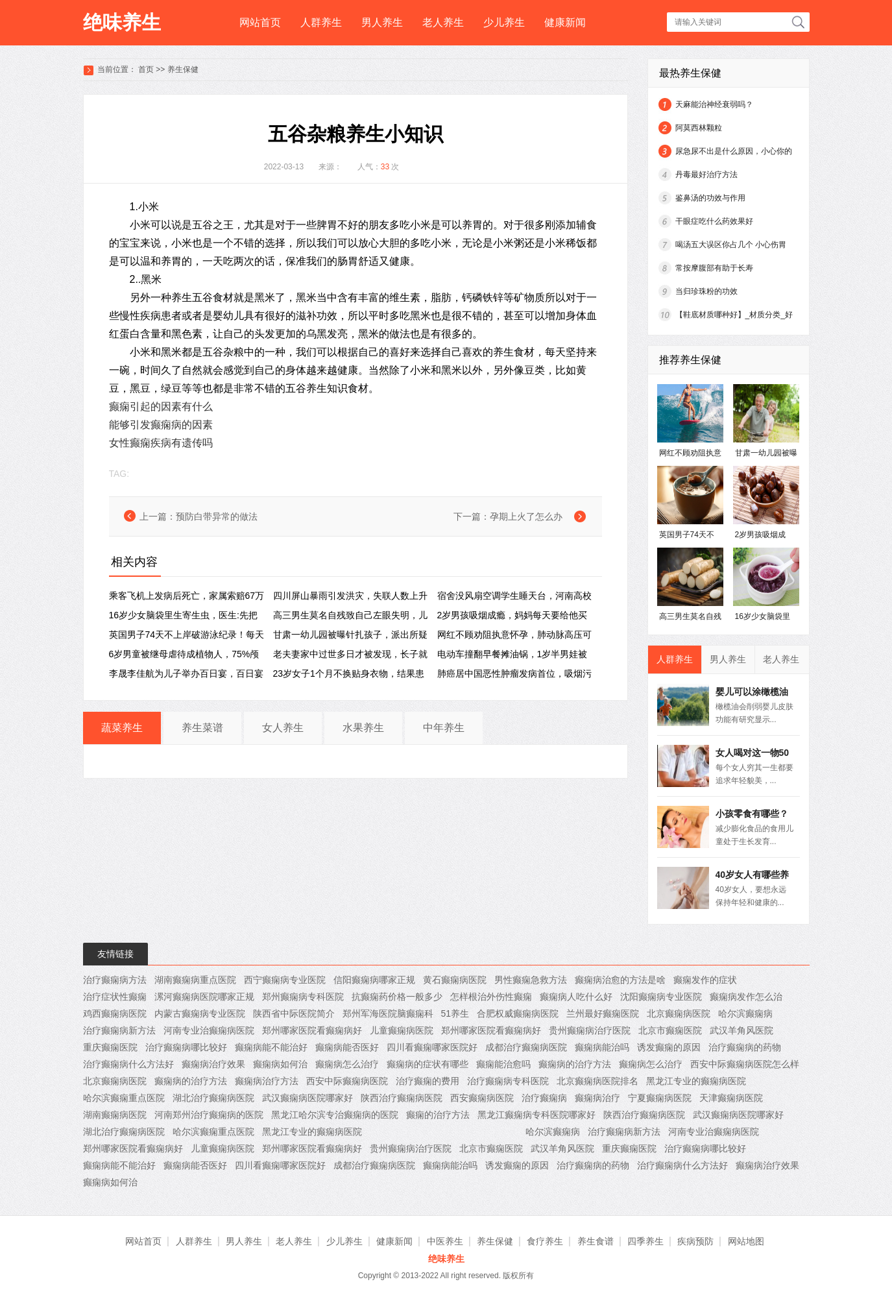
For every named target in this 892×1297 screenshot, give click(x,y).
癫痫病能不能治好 (271, 1047)
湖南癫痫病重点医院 (195, 980)
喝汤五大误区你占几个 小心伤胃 (730, 244)
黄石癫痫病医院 (455, 980)
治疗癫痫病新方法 (119, 1030)
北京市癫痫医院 (670, 1030)
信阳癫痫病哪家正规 (374, 980)
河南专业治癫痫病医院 (208, 1030)
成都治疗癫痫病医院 (526, 1047)
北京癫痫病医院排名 (597, 1081)
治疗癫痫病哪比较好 (186, 1047)
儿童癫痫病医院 (401, 1030)
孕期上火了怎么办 (526, 516)
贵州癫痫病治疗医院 (590, 1030)
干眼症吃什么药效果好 (714, 221)
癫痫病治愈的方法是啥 (620, 980)
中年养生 (443, 727)
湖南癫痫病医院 (115, 1114)
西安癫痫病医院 (482, 1098)
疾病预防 (695, 1241)
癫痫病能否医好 (347, 1047)
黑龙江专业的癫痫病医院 (696, 1081)
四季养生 (645, 1241)
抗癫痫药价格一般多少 (397, 996)
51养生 (455, 1013)
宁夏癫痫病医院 (660, 1098)
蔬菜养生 (122, 727)
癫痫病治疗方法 (266, 1081)
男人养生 (382, 22)
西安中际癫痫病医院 (347, 1081)
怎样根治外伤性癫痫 (491, 996)
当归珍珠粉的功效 (706, 291)
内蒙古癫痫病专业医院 (199, 1013)
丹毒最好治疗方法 (706, 174)
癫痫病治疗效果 (213, 1064)
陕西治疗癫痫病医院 (401, 1098)
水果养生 (363, 727)
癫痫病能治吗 (602, 1047)
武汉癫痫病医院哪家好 (307, 1098)
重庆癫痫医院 (110, 1047)
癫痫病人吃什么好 (576, 996)
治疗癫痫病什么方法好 (128, 1064)
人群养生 (321, 22)
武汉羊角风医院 (741, 1030)
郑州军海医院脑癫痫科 (388, 1013)
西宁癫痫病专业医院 (285, 980)
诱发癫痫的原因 (669, 1047)
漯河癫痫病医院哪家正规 (204, 996)
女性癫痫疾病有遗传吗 (161, 442)
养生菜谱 (202, 727)
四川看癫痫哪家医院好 (432, 1047)
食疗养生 (545, 1241)
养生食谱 (595, 1241)
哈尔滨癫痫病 (745, 1013)
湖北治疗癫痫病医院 (213, 1098)
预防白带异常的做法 (217, 516)
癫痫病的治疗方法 (574, 1064)
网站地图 (746, 1241)
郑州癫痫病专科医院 (303, 996)
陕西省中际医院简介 (294, 1013)
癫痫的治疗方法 (438, 1114)
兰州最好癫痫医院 (602, 1013)
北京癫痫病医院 (678, 1013)
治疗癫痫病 (544, 1098)
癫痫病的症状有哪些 (427, 1064)
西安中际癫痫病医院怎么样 (744, 1064)
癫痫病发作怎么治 (746, 996)
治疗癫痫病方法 (115, 980)
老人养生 (443, 22)
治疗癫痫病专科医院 (508, 1081)
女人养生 (283, 727)
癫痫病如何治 (280, 1064)
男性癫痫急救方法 (530, 980)
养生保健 (183, 69)
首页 (146, 69)
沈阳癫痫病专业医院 (661, 996)
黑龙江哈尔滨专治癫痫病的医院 (334, 1114)
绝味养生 (122, 22)
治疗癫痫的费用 (427, 1081)
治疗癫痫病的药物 (744, 1047)
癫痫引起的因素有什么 (161, 406)
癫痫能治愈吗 (503, 1064)
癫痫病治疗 (597, 1098)
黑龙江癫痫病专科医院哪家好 (536, 1114)
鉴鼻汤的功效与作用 (710, 197)
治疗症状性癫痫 (115, 996)
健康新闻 (565, 22)
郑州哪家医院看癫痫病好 (312, 1030)
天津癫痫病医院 (731, 1098)
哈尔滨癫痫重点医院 (124, 1098)
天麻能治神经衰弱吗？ (714, 104)
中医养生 (445, 1241)
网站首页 (260, 22)
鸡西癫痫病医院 (115, 1013)
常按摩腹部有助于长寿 (714, 268)
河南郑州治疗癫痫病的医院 (208, 1114)
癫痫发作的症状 (705, 980)
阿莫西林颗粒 (698, 127)
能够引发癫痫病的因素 (161, 424)
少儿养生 (504, 22)
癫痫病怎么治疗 (347, 1064)
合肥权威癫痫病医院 (518, 1013)
